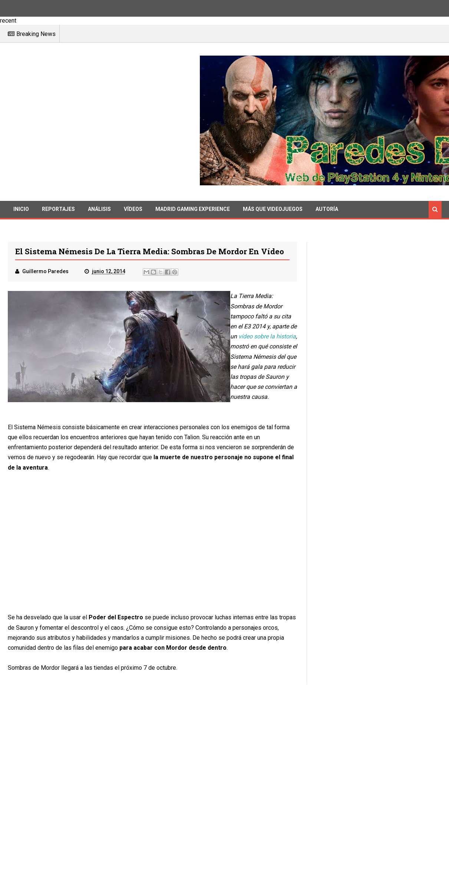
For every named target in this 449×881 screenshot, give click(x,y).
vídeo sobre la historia (267, 336)
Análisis (99, 209)
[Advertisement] (104, 122)
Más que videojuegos (273, 209)
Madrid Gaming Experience (192, 209)
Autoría (327, 209)
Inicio (21, 209)
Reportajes (58, 209)
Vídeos (133, 209)
